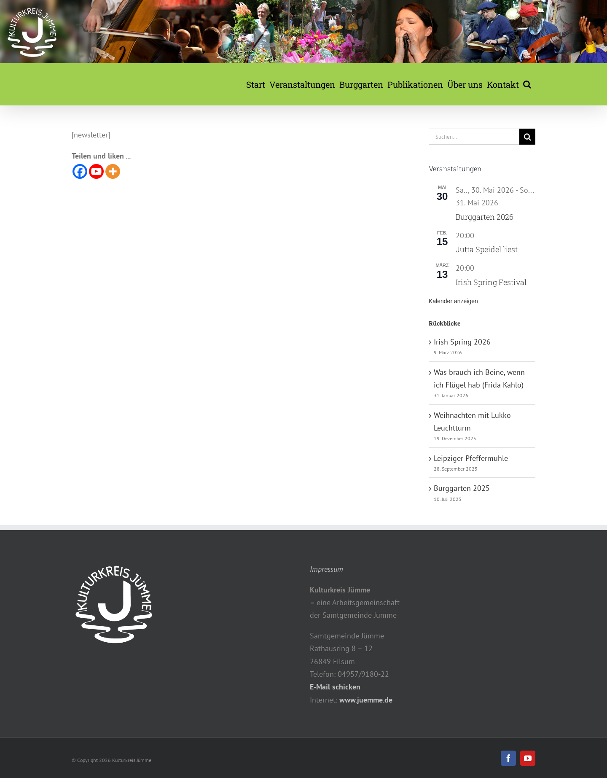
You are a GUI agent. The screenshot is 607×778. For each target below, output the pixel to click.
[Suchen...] (474, 137)
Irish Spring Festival (491, 282)
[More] (112, 171)
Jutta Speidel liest (487, 249)
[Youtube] (96, 171)
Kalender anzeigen (453, 301)
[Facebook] (80, 171)
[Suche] (527, 137)
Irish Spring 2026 (462, 342)
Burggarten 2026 (484, 217)
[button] (527, 84)
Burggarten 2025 (462, 488)
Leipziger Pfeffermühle (471, 458)
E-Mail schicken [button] (335, 687)
